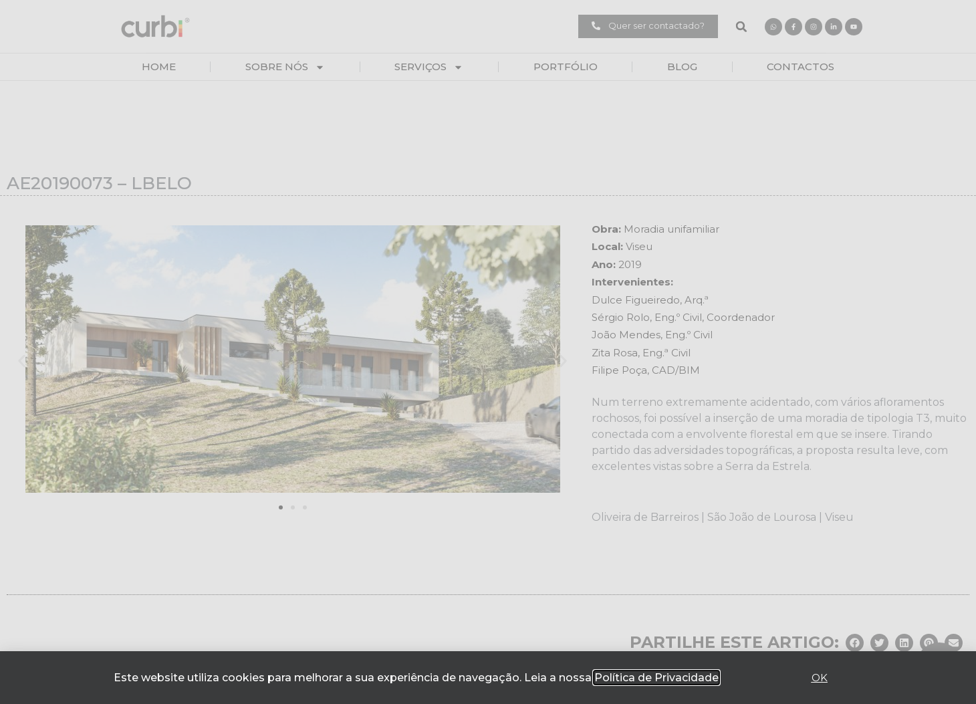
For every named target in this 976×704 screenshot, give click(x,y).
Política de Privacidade (656, 677)
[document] (488, 352)
